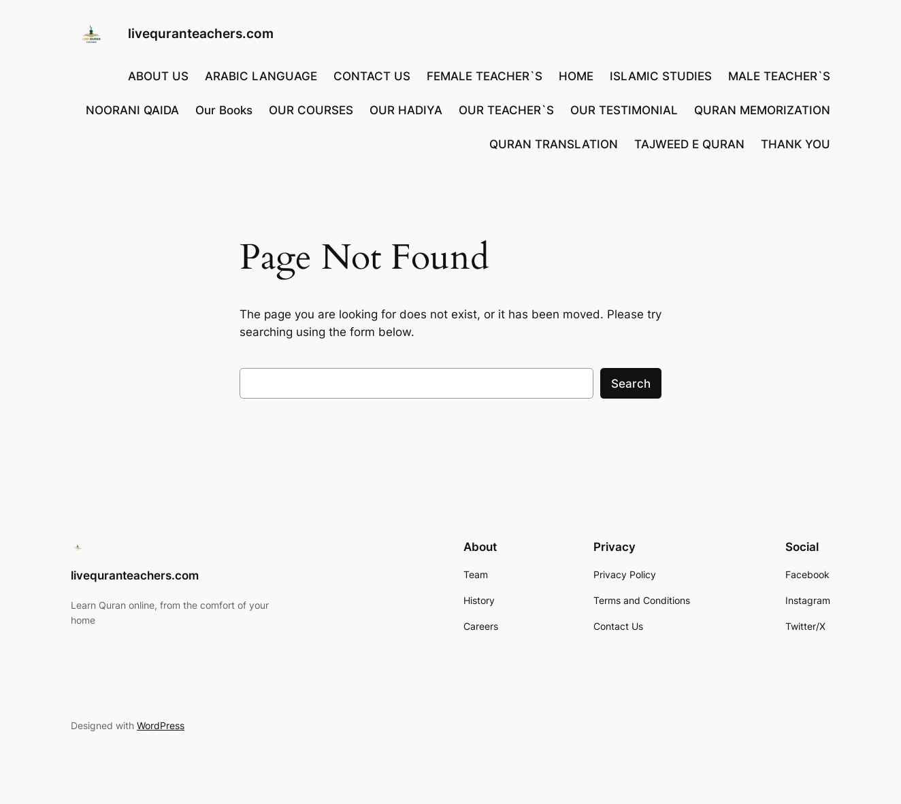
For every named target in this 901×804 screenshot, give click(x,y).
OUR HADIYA (406, 110)
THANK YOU (795, 144)
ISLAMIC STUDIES (661, 76)
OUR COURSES (311, 110)
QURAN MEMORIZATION (762, 110)
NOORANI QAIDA (132, 110)
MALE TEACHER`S (779, 76)
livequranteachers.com (201, 33)
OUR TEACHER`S (506, 110)
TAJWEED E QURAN (689, 144)
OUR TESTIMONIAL (624, 110)
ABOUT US (158, 76)
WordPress (160, 725)
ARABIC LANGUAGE (261, 76)
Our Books (223, 110)
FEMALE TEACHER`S (484, 76)
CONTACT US (371, 76)
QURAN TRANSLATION (553, 144)
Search (631, 383)
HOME (576, 76)
